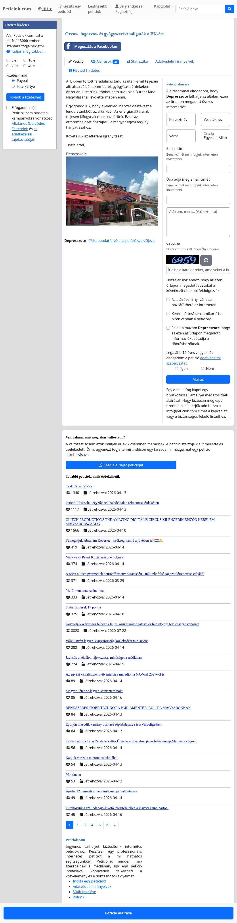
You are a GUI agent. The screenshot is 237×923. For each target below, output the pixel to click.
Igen (184, 368)
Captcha (173, 243)
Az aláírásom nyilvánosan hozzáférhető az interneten (194, 302)
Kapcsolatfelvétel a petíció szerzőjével (122, 240)
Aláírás (198, 379)
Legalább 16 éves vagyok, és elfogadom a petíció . (193, 358)
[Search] (200, 9)
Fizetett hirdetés (84, 70)
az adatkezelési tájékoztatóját (24, 134)
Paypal (22, 80)
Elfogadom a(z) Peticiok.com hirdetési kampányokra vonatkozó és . (32, 123)
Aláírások (105, 61)
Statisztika (137, 61)
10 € (31, 60)
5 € (13, 60)
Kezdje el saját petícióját (121, 465)
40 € (31, 66)
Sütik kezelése (84, 891)
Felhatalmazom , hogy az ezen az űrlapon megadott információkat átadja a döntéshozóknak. (201, 335)
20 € (15, 66)
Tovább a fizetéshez (25, 97)
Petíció (76, 61)
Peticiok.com (17, 9)
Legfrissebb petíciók (97, 9)
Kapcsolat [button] (162, 6)
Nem (210, 368)
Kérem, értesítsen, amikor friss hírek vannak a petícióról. (197, 316)
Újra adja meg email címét (188, 179)
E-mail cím (174, 148)
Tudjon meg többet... (26, 51)
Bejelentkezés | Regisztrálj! (130, 9)
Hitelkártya (26, 86)
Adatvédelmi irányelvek (174, 61)
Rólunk (78, 897)
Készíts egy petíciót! (69, 9)
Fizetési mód (16, 75)
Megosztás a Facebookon (92, 46)
